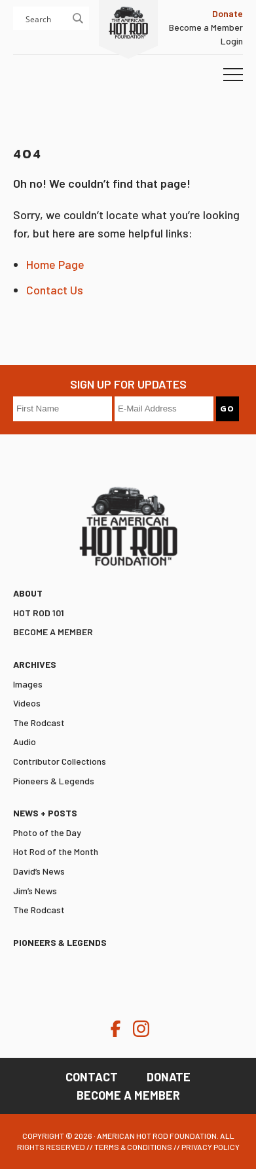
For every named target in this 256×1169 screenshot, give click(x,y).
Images (28, 683)
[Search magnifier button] (77, 18)
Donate (169, 1077)
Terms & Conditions (133, 1146)
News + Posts (45, 812)
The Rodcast (39, 722)
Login (232, 40)
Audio (24, 741)
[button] (233, 75)
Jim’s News (35, 890)
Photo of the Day (47, 832)
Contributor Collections (59, 761)
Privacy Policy (210, 1146)
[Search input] (65, 18)
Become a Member (206, 27)
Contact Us (54, 290)
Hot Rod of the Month (55, 851)
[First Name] (62, 408)
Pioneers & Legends (53, 780)
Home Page (55, 264)
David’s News (39, 871)
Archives (34, 664)
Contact (91, 1077)
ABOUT (28, 593)
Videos (27, 702)
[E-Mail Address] (164, 408)
